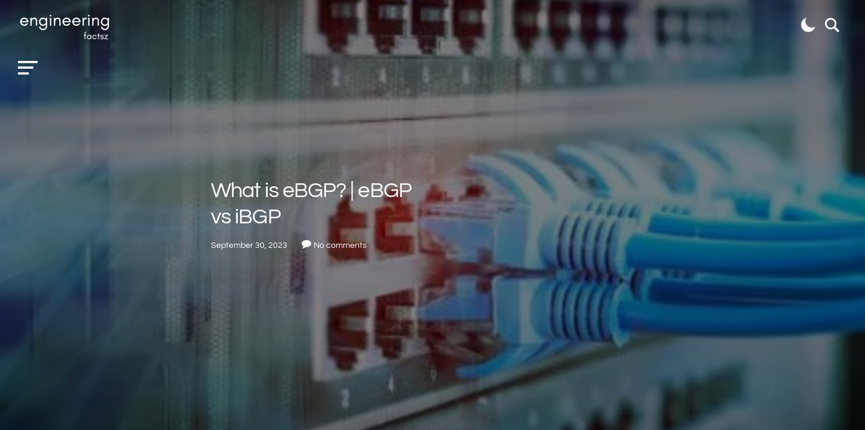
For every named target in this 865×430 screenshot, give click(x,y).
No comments (340, 245)
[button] (28, 68)
